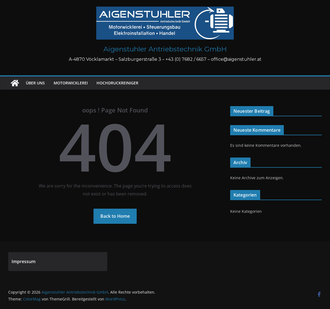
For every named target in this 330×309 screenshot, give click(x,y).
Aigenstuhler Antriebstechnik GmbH (165, 49)
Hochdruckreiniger (117, 82)
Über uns (35, 82)
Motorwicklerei (71, 82)
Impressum (23, 261)
